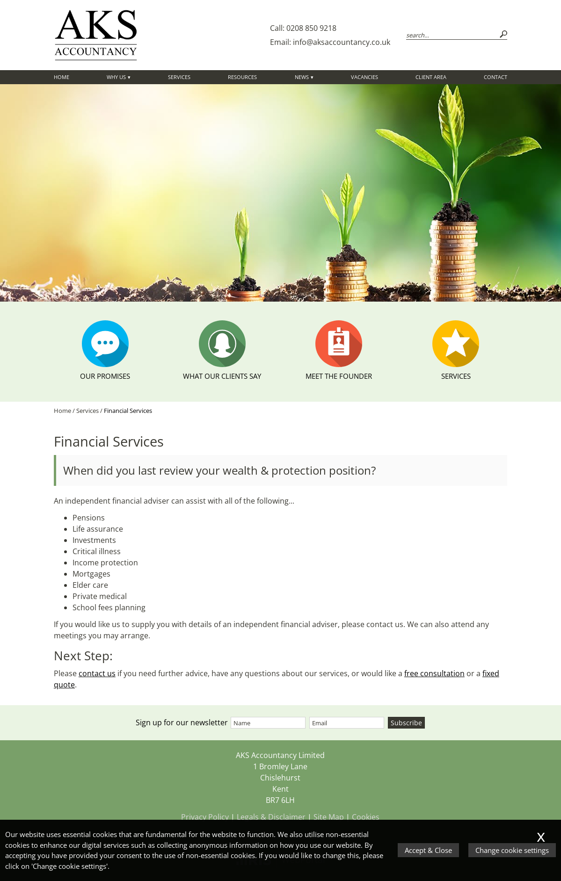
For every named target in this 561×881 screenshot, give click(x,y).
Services (179, 76)
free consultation (434, 673)
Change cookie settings (512, 850)
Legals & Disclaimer (271, 817)
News (302, 76)
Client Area (430, 76)
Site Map (328, 817)
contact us (97, 673)
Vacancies (364, 76)
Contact (495, 76)
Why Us (116, 76)
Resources (242, 76)
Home (61, 76)
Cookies (365, 817)
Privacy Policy (205, 817)
